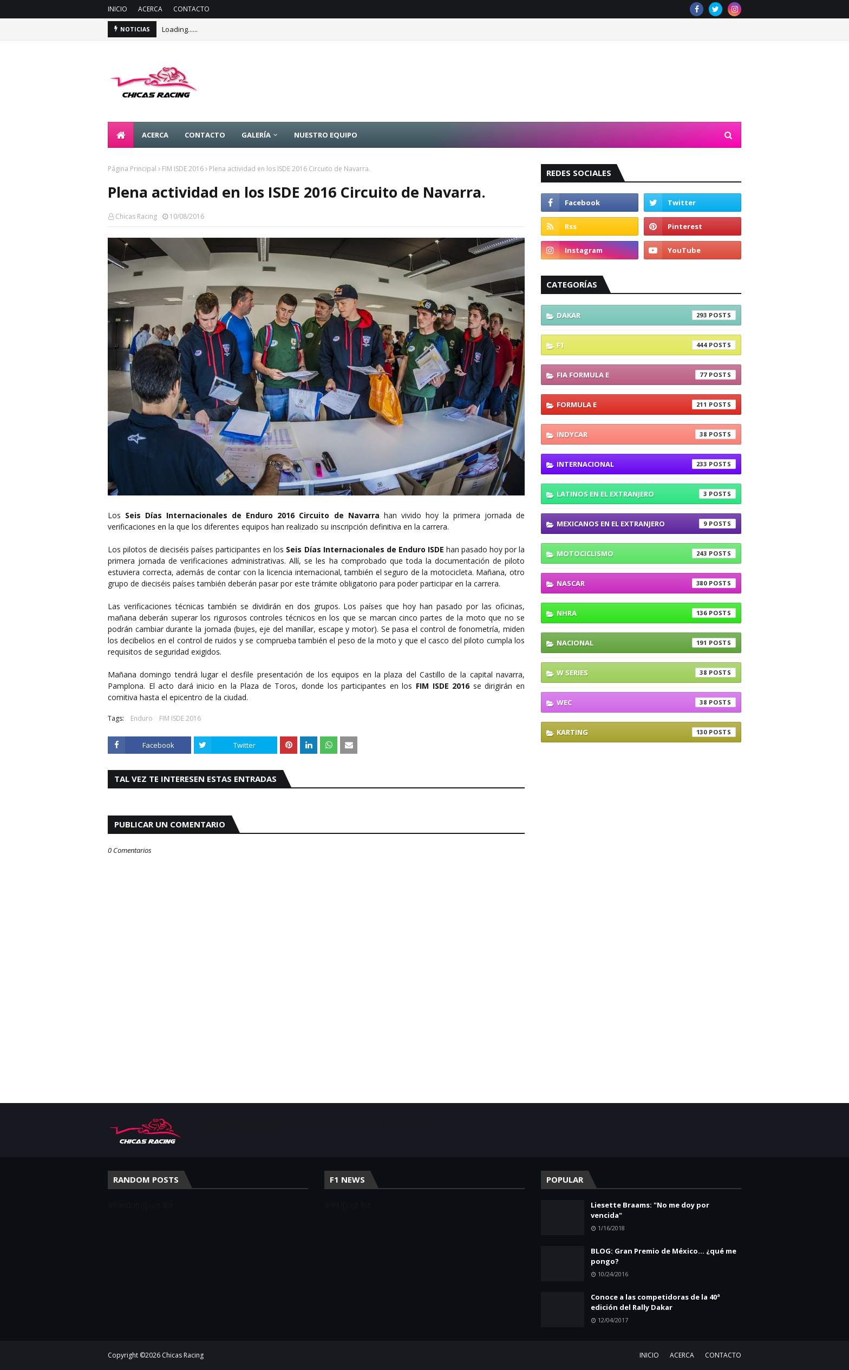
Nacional (646, 643)
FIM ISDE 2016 (183, 168)
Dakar (646, 315)
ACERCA (150, 9)
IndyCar (646, 434)
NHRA (646, 613)
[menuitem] (121, 135)
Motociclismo (646, 553)
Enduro (141, 718)
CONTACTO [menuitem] (205, 135)
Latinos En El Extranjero (646, 494)
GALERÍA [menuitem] (256, 135)
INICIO (117, 9)
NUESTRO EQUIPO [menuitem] (325, 135)
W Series (646, 672)
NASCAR (646, 583)
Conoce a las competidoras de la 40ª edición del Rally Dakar (655, 1302)
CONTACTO (191, 9)
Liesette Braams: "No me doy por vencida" (650, 1210)
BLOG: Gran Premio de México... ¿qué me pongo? (663, 1256)
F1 (646, 345)
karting (646, 732)
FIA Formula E (646, 375)
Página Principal (132, 168)
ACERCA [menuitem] (155, 135)
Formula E (646, 404)
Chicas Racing (136, 216)
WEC (646, 702)
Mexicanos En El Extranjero (646, 524)
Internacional (646, 464)
